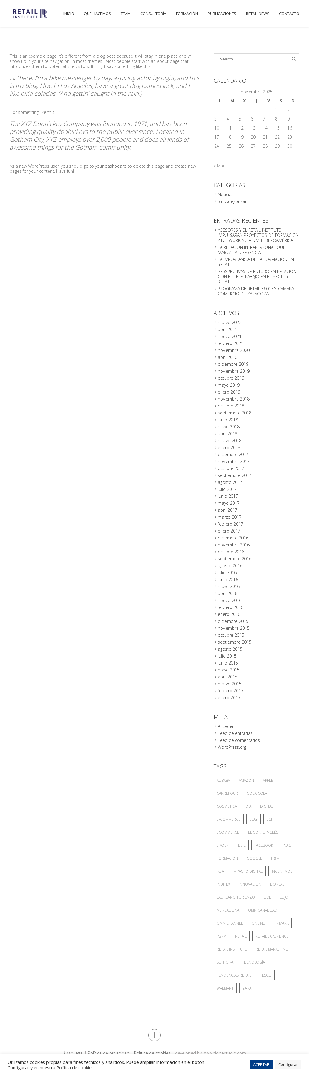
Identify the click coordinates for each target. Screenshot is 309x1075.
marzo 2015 (229, 684)
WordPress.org (232, 747)
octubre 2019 (231, 378)
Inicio (68, 13)
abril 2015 (227, 677)
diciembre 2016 (233, 538)
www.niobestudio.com (224, 1053)
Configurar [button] (288, 1064)
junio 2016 (228, 579)
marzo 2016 (229, 600)
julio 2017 (227, 489)
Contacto (289, 13)
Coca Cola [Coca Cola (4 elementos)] (257, 793)
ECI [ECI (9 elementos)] (269, 819)
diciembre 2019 (233, 364)
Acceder (226, 726)
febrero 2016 (230, 607)
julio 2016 (227, 572)
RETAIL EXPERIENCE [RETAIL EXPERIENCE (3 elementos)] (271, 936)
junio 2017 (228, 496)
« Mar (219, 166)
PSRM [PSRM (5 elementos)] (221, 936)
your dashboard (110, 166)
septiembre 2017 (234, 475)
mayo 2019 (229, 385)
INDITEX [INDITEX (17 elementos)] (223, 884)
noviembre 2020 (234, 350)
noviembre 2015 (234, 628)
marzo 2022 (229, 322)
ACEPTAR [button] (261, 1064)
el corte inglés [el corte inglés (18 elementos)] (263, 832)
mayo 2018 (229, 427)
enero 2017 (229, 531)
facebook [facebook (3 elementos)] (263, 845)
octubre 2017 (231, 468)
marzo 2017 (229, 517)
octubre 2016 (231, 552)
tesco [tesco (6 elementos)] (266, 975)
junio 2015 (228, 663)
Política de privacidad (108, 1053)
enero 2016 (229, 614)
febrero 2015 (230, 691)
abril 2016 (227, 593)
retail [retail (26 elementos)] (241, 936)
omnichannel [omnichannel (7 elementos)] (230, 923)
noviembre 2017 (234, 461)
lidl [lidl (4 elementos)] (267, 897)
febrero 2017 (230, 524)
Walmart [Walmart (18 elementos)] (225, 988)
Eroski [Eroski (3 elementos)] (223, 845)
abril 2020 (227, 357)
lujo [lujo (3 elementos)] (284, 897)
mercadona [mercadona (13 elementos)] (228, 910)
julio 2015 (227, 656)
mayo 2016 (229, 586)
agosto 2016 (230, 565)
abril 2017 (227, 510)
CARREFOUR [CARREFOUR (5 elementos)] (227, 793)
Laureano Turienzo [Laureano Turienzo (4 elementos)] (236, 897)
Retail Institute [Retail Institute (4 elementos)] (232, 949)
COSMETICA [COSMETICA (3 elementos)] (227, 806)
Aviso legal (73, 1053)
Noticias (226, 194)
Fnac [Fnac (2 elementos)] (286, 845)
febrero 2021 (230, 343)
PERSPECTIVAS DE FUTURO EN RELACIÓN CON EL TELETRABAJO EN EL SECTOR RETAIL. (257, 277)
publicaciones (222, 13)
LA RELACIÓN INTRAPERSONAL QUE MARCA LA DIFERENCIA (251, 249)
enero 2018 (229, 447)
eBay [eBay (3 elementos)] (253, 819)
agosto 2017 (230, 482)
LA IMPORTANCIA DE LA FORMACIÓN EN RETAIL (256, 261)
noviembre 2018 (234, 399)
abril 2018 (227, 433)
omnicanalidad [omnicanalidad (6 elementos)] (262, 910)
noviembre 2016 (234, 545)
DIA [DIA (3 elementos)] (248, 806)
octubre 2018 (231, 406)
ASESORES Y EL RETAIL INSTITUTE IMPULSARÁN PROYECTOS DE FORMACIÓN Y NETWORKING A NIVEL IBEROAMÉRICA (258, 235)
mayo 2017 (229, 503)
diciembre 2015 (233, 621)
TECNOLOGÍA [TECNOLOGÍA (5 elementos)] (253, 962)
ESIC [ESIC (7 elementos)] (242, 845)
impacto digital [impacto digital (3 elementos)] (248, 871)
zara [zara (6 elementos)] (246, 988)
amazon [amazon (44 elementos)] (246, 780)
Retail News (257, 13)
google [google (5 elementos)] (254, 858)
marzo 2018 (229, 440)
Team (126, 13)
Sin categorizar (232, 201)
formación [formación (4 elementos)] (227, 858)
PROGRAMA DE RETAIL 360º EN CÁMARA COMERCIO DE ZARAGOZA (256, 291)
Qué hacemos (97, 13)
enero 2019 (229, 392)
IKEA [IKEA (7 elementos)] (220, 871)
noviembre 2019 (234, 371)
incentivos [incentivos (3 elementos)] (281, 871)
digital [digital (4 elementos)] (266, 806)
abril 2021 (227, 329)
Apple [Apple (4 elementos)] (268, 780)
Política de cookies (152, 1053)
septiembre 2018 (234, 413)
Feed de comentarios (239, 740)
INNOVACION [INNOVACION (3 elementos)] (250, 884)
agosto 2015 (230, 649)
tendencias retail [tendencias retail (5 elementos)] (234, 975)
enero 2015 (229, 697)
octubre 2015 (231, 635)
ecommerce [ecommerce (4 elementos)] (228, 832)
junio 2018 (228, 420)
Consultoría (153, 13)
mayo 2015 (229, 670)
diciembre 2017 (233, 454)
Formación (187, 13)
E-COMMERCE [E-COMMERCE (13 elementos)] (229, 819)
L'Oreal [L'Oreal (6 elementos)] (277, 884)
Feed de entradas (235, 733)
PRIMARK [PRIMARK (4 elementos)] (281, 923)
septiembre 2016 (234, 559)
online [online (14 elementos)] (258, 923)
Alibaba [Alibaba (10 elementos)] (223, 780)
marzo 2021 (229, 336)
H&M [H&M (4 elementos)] (275, 858)
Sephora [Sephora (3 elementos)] (225, 962)
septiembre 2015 (234, 642)
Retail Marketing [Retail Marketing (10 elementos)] (272, 949)
